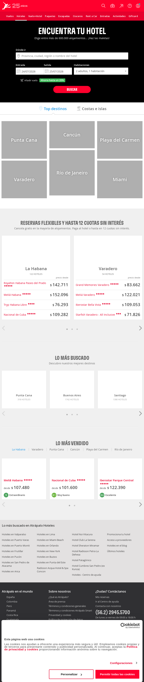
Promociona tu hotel (118, 534)
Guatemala (13, 619)
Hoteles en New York (48, 551)
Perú (9, 606)
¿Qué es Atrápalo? (59, 597)
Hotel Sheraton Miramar (85, 545)
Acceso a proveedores (119, 540)
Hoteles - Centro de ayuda (86, 574)
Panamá (11, 610)
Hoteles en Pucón (12, 556)
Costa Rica (12, 615)
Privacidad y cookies (60, 615)
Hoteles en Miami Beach (50, 540)
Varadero (108, 268)
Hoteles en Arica (11, 571)
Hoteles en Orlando (48, 545)
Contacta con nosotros (108, 606)
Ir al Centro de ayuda (107, 601)
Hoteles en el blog (117, 545)
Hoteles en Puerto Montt (16, 545)
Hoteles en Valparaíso (14, 534)
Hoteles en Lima (46, 534)
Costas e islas (91, 108)
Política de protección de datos (66, 619)
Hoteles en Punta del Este (51, 562)
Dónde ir (21, 49)
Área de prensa (57, 601)
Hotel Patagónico (81, 560)
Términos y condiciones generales (67, 606)
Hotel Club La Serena (83, 540)
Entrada (20, 65)
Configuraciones (121, 663)
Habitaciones (81, 65)
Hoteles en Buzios (47, 556)
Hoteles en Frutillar (12, 551)
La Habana (36, 268)
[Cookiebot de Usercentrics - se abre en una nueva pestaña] (123, 625)
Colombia (12, 601)
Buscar (72, 89)
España (11, 597)
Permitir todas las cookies (117, 674)
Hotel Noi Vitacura (82, 534)
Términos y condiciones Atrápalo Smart (70, 610)
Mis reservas (102, 597)
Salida (47, 65)
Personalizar (71, 674)
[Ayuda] (130, 6)
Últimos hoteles (115, 551)
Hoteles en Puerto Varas (15, 540)
